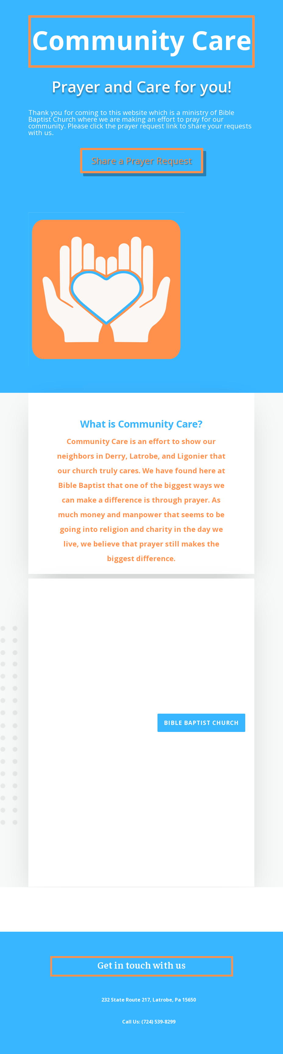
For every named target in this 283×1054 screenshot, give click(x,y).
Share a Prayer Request (141, 160)
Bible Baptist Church (201, 723)
